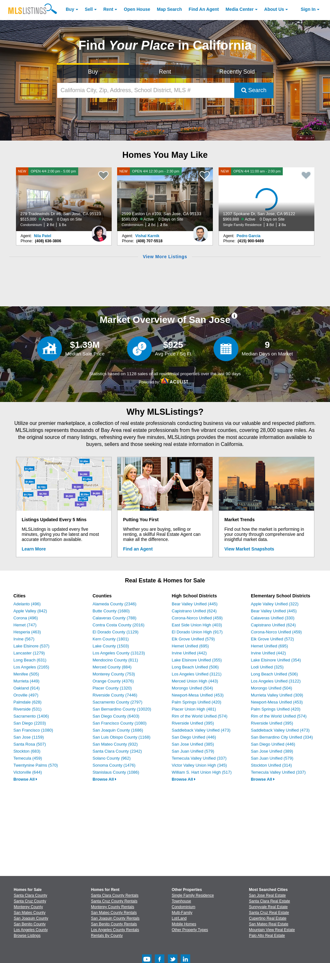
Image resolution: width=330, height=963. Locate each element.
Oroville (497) (25, 695)
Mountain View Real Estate (272, 930)
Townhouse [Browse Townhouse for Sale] (181, 901)
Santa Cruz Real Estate (269, 912)
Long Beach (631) (29, 660)
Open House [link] (137, 9)
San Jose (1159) (28, 737)
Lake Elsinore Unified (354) (276, 660)
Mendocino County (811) (115, 660)
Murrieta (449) (26, 681)
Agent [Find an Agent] (204, 9)
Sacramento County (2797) (117, 702)
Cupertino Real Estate (267, 918)
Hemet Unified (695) (190, 646)
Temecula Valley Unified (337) (199, 758)
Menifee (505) (26, 674)
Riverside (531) (27, 709)
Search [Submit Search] (253, 90)
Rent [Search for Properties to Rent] (165, 72)
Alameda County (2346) (114, 604)
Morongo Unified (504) (192, 688)
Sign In (308, 9)
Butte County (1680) (111, 611)
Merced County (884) (112, 667)
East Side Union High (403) (197, 625)
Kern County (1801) (111, 639)
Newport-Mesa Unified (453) (198, 695)
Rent (108, 9)
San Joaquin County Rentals (115, 918)
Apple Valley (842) (30, 611)
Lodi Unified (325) (267, 667)
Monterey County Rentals (112, 907)
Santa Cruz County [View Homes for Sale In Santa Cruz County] (30, 901)
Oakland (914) (26, 688)
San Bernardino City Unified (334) (282, 737)
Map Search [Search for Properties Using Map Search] (169, 9)
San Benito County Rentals (114, 924)
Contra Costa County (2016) (119, 625)
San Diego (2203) (29, 723)
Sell (89, 9)
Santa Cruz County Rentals (114, 901)
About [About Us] (274, 9)
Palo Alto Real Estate (267, 935)
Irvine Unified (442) (189, 653)
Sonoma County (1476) (114, 765)
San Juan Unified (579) (193, 751)
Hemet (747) (24, 625)
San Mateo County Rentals (114, 912)
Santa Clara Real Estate (269, 901)
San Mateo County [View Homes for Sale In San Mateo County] (29, 912)
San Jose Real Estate (267, 895)
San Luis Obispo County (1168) (121, 737)
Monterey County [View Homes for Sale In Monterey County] (28, 907)
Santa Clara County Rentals (115, 895)
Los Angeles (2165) (31, 667)
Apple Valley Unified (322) (274, 604)
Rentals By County (107, 935)
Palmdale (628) (27, 702)
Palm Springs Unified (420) (196, 702)
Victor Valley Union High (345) (199, 765)
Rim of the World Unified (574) (200, 716)
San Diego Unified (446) (194, 737)
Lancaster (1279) (29, 653)
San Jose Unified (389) (272, 751)
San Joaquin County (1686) (118, 730)
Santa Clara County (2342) (117, 751)
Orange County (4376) (113, 681)
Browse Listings (27, 935)
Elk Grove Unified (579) (193, 639)
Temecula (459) (27, 758)
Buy (70, 9)
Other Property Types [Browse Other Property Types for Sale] (190, 930)
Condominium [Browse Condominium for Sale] (183, 907)
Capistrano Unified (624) (194, 611)
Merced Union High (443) (195, 681)
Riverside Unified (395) (193, 723)
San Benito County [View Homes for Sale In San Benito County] (30, 924)
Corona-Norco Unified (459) (197, 618)
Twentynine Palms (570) (35, 765)
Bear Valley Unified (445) (195, 604)
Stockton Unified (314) (271, 765)
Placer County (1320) (112, 688)
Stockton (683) (27, 751)
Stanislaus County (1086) (116, 772)
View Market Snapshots (249, 548)
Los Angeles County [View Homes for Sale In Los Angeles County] (31, 930)
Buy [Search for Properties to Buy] (93, 72)
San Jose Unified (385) (193, 744)
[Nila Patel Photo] (99, 231)
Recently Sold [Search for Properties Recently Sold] (237, 72)
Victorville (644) (27, 772)
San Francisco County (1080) (119, 723)
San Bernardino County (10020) (122, 709)
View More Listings (165, 256)
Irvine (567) (23, 639)
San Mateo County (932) (115, 744)
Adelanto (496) (27, 604)
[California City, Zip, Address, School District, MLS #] (145, 90)
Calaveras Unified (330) (273, 618)
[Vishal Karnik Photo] (200, 231)
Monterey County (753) (114, 674)
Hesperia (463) (27, 632)
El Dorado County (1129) (116, 632)
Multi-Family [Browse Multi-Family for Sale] (182, 912)
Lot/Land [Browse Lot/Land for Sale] (179, 918)
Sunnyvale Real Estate (268, 907)
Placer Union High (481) (194, 709)
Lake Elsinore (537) (31, 646)
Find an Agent (138, 548)
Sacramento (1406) (31, 716)
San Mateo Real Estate (268, 924)
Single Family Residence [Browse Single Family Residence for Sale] (193, 895)
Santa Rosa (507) (29, 744)
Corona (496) (25, 618)
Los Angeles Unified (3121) (196, 674)
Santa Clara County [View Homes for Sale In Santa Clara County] (30, 895)
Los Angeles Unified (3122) (276, 681)
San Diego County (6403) (116, 716)
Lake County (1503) (111, 646)
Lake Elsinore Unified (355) (197, 660)
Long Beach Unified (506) (195, 667)
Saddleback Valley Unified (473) (201, 730)
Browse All (25, 779)
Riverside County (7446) (115, 695)
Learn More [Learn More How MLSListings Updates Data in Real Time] (34, 548)
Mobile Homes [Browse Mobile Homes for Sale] (184, 924)
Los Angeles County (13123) (119, 653)
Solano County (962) (112, 758)
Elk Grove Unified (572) (272, 639)
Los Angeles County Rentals (115, 930)
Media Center (240, 9)
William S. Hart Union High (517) (202, 772)
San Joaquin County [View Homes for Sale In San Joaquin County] (31, 918)
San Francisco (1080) (33, 730)
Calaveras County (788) (114, 618)
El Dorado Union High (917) (197, 632)
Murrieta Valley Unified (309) (277, 695)
